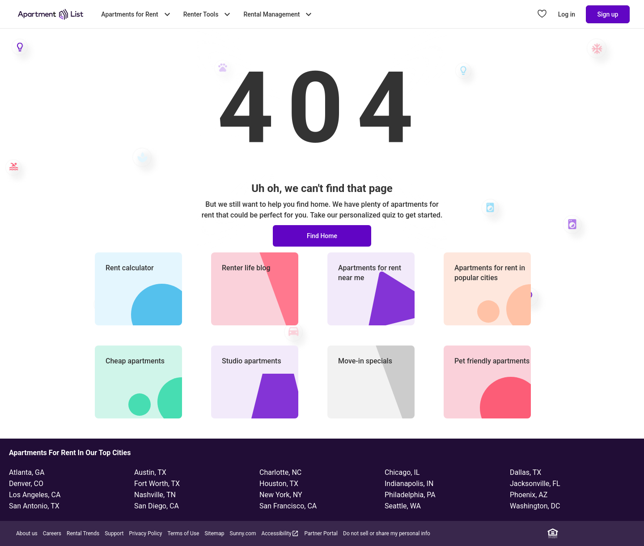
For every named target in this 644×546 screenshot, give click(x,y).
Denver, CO (26, 483)
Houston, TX (278, 483)
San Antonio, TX (34, 506)
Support (114, 533)
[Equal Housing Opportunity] (552, 533)
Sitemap (214, 533)
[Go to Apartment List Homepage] (50, 14)
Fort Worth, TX (157, 483)
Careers (52, 533)
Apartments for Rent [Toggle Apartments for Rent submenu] (136, 14)
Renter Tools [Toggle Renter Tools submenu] (208, 14)
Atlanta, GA (26, 472)
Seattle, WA (403, 506)
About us (27, 533)
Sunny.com (243, 533)
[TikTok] (631, 533)
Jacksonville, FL (535, 483)
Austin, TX (150, 472)
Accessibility (280, 533)
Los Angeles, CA (34, 495)
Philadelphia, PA (410, 495)
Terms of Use (183, 533)
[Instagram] (592, 533)
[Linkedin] (565, 533)
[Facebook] (579, 533)
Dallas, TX (525, 472)
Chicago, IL (402, 472)
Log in (566, 14)
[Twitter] (605, 533)
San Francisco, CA (288, 506)
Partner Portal (321, 533)
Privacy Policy (145, 533)
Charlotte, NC (280, 472)
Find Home (322, 235)
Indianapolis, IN (409, 483)
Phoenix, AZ (528, 495)
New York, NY (280, 495)
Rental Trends (83, 533)
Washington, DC (535, 506)
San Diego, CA (156, 506)
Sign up (608, 14)
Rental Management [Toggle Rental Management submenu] (278, 14)
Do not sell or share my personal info (386, 533)
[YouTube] (618, 533)
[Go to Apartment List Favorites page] (542, 14)
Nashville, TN (155, 495)
